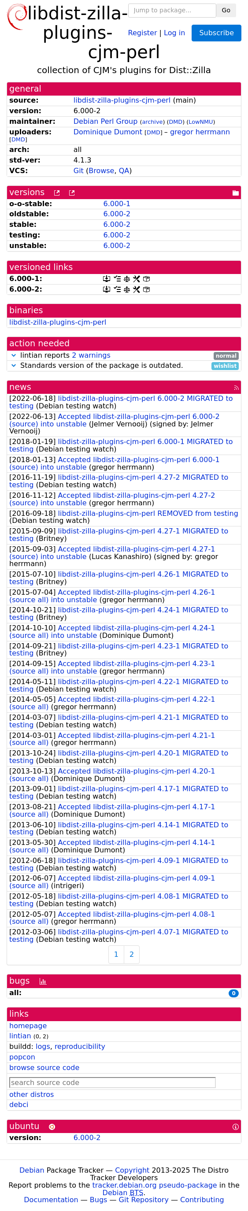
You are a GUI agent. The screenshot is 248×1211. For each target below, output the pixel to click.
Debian (31, 1170)
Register (142, 32)
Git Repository (144, 1200)
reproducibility (80, 1046)
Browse (101, 171)
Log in (174, 32)
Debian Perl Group (106, 121)
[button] (13, 355)
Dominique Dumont (108, 132)
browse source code (44, 1067)
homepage (28, 1026)
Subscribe (216, 33)
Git (79, 171)
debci (18, 1104)
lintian (20, 1036)
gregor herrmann (200, 132)
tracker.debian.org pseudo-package (155, 1185)
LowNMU (201, 122)
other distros (31, 1094)
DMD (175, 122)
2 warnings (91, 355)
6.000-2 (116, 214)
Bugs (98, 1200)
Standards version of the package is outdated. (124, 366)
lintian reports (124, 355)
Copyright (132, 1170)
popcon (22, 1057)
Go (226, 10)
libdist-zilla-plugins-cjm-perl (122, 100)
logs (43, 1046)
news (20, 387)
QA (124, 171)
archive (152, 122)
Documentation (51, 1200)
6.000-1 (116, 204)
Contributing (202, 1200)
